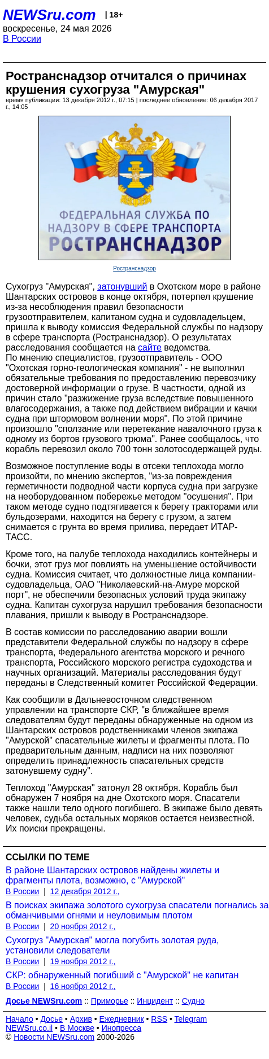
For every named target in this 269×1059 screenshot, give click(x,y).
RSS (159, 1018)
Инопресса (122, 1027)
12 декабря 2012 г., (85, 891)
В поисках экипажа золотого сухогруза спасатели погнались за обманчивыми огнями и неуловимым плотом (137, 910)
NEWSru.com (49, 14)
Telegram (191, 1018)
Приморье (109, 1000)
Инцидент (155, 1000)
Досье (51, 1018)
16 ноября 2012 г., (83, 986)
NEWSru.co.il (29, 1027)
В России (22, 38)
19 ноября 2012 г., (83, 961)
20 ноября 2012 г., (83, 926)
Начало (19, 1018)
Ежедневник (121, 1018)
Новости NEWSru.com (54, 1037)
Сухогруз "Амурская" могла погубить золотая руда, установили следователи (112, 945)
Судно (193, 1000)
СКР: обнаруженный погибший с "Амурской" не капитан (122, 975)
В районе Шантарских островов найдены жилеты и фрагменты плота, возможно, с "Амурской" (112, 875)
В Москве (77, 1027)
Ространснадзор (134, 268)
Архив (81, 1018)
